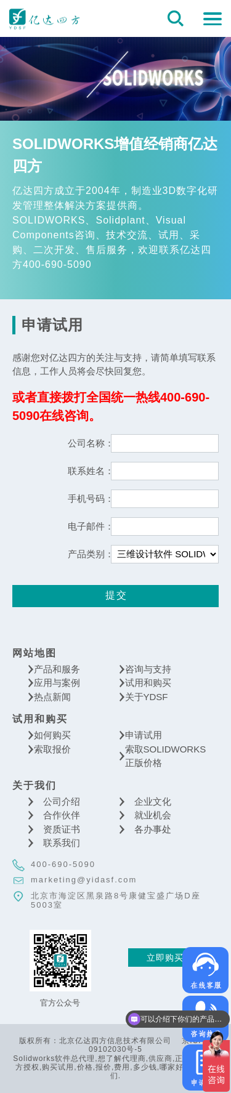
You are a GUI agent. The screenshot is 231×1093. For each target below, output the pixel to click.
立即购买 (165, 957)
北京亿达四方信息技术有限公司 (44, 19)
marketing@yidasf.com (84, 879)
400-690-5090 (63, 864)
